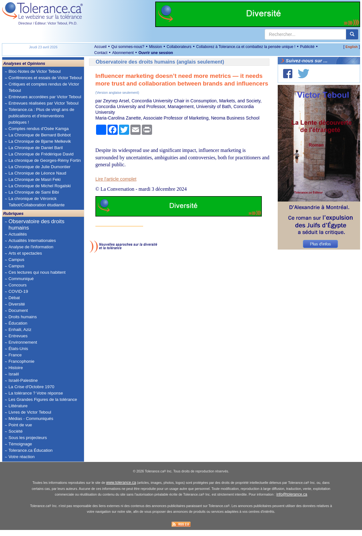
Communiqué (21, 278)
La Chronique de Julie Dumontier (40, 166)
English (351, 47)
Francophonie (22, 361)
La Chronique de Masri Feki (35, 179)
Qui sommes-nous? (127, 47)
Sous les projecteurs (28, 437)
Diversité (17, 304)
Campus (16, 259)
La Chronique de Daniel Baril (36, 147)
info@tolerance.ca (291, 500)
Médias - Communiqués (31, 418)
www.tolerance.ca (121, 489)
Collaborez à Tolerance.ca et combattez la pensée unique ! (246, 47)
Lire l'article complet (115, 179)
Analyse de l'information (31, 246)
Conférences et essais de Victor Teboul (45, 77)
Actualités (18, 234)
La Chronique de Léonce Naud (37, 173)
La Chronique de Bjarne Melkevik (40, 141)
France (15, 355)
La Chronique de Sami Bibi (34, 192)
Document (18, 310)
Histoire (16, 367)
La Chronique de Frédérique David (41, 154)
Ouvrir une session (155, 53)
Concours (18, 285)
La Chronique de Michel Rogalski (40, 185)
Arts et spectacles (25, 253)
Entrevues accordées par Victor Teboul (45, 96)
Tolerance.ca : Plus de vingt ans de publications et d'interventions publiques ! (41, 116)
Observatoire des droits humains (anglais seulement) (160, 62)
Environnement (23, 342)
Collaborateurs (179, 47)
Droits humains (23, 316)
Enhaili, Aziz (20, 329)
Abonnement (123, 53)
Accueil (100, 47)
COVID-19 (18, 291)
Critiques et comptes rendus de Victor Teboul (44, 87)
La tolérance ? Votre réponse (36, 393)
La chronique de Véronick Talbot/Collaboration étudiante (37, 201)
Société (16, 431)
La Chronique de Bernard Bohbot (40, 135)
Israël (14, 374)
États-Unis (18, 348)
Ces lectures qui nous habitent (37, 272)
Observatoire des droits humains (37, 224)
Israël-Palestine (23, 380)
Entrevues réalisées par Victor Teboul (44, 103)
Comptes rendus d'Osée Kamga (39, 128)
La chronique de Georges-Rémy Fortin (45, 160)
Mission (155, 47)
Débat (14, 297)
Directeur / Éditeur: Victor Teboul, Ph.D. (48, 23)
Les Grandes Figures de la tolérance (43, 399)
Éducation (18, 323)
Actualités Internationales (32, 240)
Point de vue (20, 425)
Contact (100, 53)
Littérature (18, 405)
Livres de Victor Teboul (30, 412)
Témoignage (20, 444)
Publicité (307, 47)
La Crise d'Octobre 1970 (31, 386)
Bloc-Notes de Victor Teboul (35, 71)
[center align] (352, 34)
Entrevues (18, 335)
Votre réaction (22, 456)
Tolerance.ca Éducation (31, 450)
